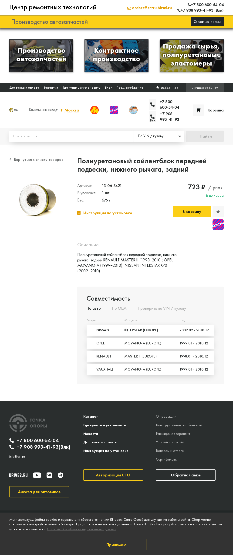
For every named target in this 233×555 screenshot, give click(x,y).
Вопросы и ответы (170, 450)
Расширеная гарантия (173, 433)
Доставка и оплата (24, 87)
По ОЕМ (119, 308)
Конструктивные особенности (179, 425)
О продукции (166, 416)
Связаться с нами (207, 21)
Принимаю (116, 544)
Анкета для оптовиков (39, 491)
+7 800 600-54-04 (34, 440)
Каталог (90, 416)
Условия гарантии (170, 442)
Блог (108, 87)
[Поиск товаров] (71, 136)
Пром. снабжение (129, 87)
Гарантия (51, 87)
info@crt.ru (17, 456)
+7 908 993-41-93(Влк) (39, 447)
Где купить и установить (81, 87)
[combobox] (159, 136)
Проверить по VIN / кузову (162, 308)
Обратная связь (186, 475)
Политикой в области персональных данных (81, 529)
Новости (90, 433)
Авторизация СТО (113, 475)
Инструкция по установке (105, 450)
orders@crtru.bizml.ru (149, 7)
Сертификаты (166, 459)
